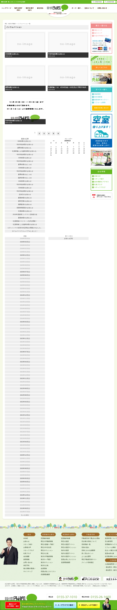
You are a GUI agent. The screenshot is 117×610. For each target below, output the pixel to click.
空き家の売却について (89, 541)
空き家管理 (98, 97)
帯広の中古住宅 (46, 547)
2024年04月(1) (25, 322)
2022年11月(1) (25, 378)
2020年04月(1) (25, 482)
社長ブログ (98, 184)
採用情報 (26, 559)
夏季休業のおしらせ (25, 164)
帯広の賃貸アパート (68, 544)
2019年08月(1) (25, 508)
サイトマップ (27, 571)
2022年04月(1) (25, 402)
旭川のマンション (47, 562)
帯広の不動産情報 (47, 541)
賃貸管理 (97, 94)
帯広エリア (98, 30)
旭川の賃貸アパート (68, 553)
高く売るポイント (88, 553)
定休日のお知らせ (25, 194)
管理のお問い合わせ (101, 108)
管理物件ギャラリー (101, 99)
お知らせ (97, 176)
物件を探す (18, 9)
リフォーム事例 (100, 102)
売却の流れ (85, 547)
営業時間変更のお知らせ (25, 208)
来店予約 (26, 565)
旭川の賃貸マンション (68, 556)
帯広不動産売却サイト (89, 559)
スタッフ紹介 (99, 179)
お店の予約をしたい (101, 36)
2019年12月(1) (25, 495)
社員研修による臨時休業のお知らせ (25, 224)
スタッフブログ (100, 187)
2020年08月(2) (25, 468)
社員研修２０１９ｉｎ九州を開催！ (25, 221)
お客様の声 (27, 547)
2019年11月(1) (25, 498)
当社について (89, 8)
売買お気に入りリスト (48, 571)
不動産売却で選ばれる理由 (91, 538)
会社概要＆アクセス (101, 181)
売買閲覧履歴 (45, 574)
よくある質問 (86, 556)
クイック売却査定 (88, 562)
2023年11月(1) (25, 338)
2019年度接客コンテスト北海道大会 (25, 214)
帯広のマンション (47, 550)
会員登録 (44, 568)
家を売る (40, 8)
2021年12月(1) (25, 415)
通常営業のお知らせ (25, 201)
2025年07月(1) (25, 272)
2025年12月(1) (25, 255)
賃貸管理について (111, 538)
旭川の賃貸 (65, 550)
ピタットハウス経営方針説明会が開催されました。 (25, 228)
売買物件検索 (45, 538)
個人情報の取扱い (29, 568)
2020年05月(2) (25, 478)
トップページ (6, 8)
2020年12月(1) (25, 455)
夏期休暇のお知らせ (25, 198)
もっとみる (25, 515)
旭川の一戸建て (46, 559)
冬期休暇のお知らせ (25, 211)
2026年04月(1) (25, 242)
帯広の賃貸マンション (68, 547)
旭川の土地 (44, 565)
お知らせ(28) (68, 238)
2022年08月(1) (25, 388)
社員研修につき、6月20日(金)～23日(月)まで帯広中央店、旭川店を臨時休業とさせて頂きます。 (68, 87)
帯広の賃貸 (65, 541)
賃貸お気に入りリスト (68, 559)
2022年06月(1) (25, 395)
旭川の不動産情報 (47, 556)
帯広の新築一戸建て (47, 544)
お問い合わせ (102, 8)
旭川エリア (98, 33)
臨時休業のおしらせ (25, 178)
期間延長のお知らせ (25, 204)
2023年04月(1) (25, 362)
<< (53, 141)
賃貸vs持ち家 (109, 553)
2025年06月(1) (25, 275)
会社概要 (26, 556)
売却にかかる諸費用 (88, 550)
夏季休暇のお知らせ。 (12, 87)
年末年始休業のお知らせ (56, 54)
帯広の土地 (44, 553)
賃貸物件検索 (65, 538)
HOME (25, 538)
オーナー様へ (76, 8)
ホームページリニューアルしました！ (25, 231)
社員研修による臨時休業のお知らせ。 (25, 151)
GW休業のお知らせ (24, 158)
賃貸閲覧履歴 (65, 562)
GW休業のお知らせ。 (12, 54)
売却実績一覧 (86, 544)
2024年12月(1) (25, 295)
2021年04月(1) (25, 442)
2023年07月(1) (25, 352)
